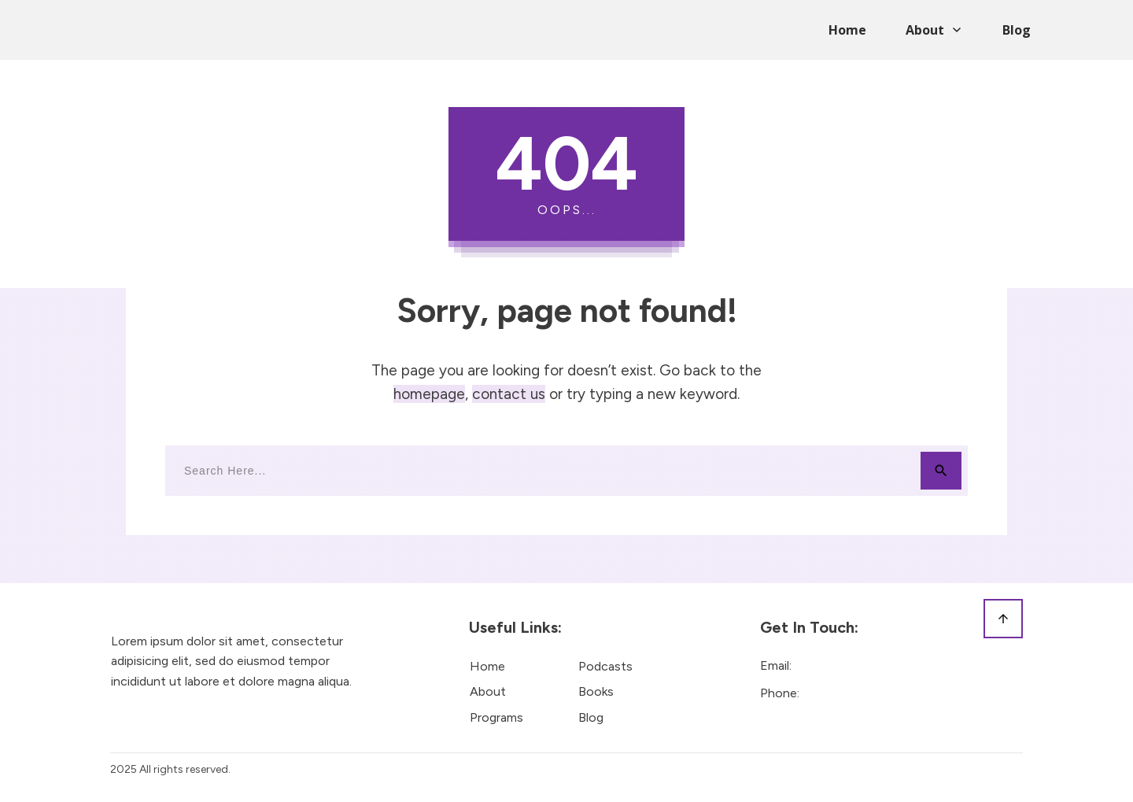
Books (596, 691)
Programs (496, 717)
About (488, 691)
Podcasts (605, 666)
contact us (508, 394)
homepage (429, 394)
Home (487, 666)
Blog (590, 717)
